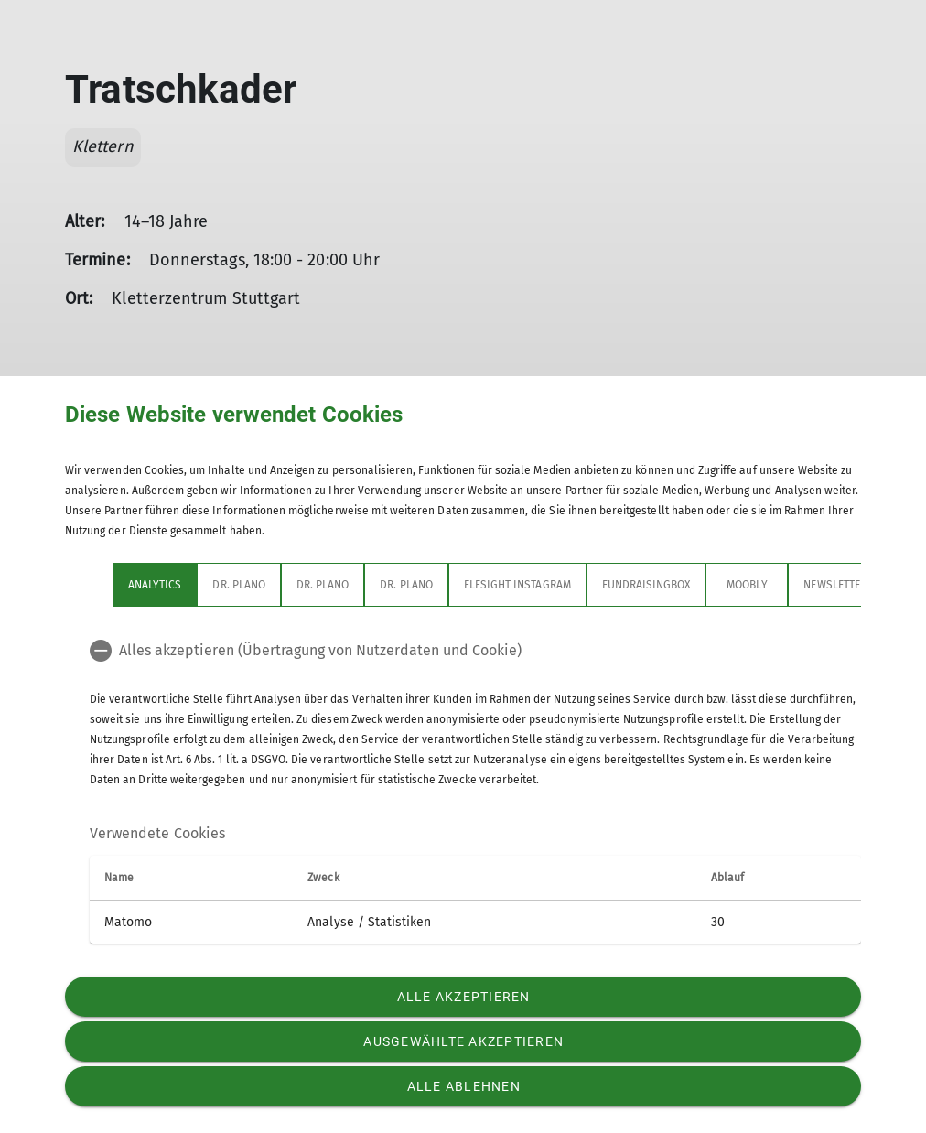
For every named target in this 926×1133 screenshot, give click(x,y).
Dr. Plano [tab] (238, 584)
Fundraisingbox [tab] (646, 584)
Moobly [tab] (747, 584)
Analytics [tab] (154, 584)
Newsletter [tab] (835, 584)
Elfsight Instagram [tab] (517, 584)
